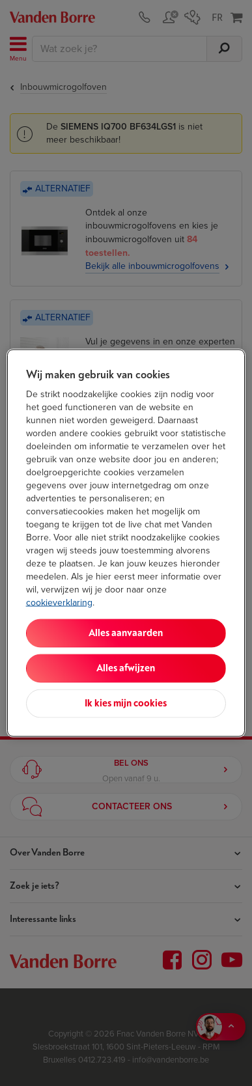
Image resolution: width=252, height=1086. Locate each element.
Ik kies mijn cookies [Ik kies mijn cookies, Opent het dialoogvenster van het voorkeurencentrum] (126, 703)
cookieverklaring (59, 602)
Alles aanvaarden (126, 633)
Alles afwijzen (125, 668)
